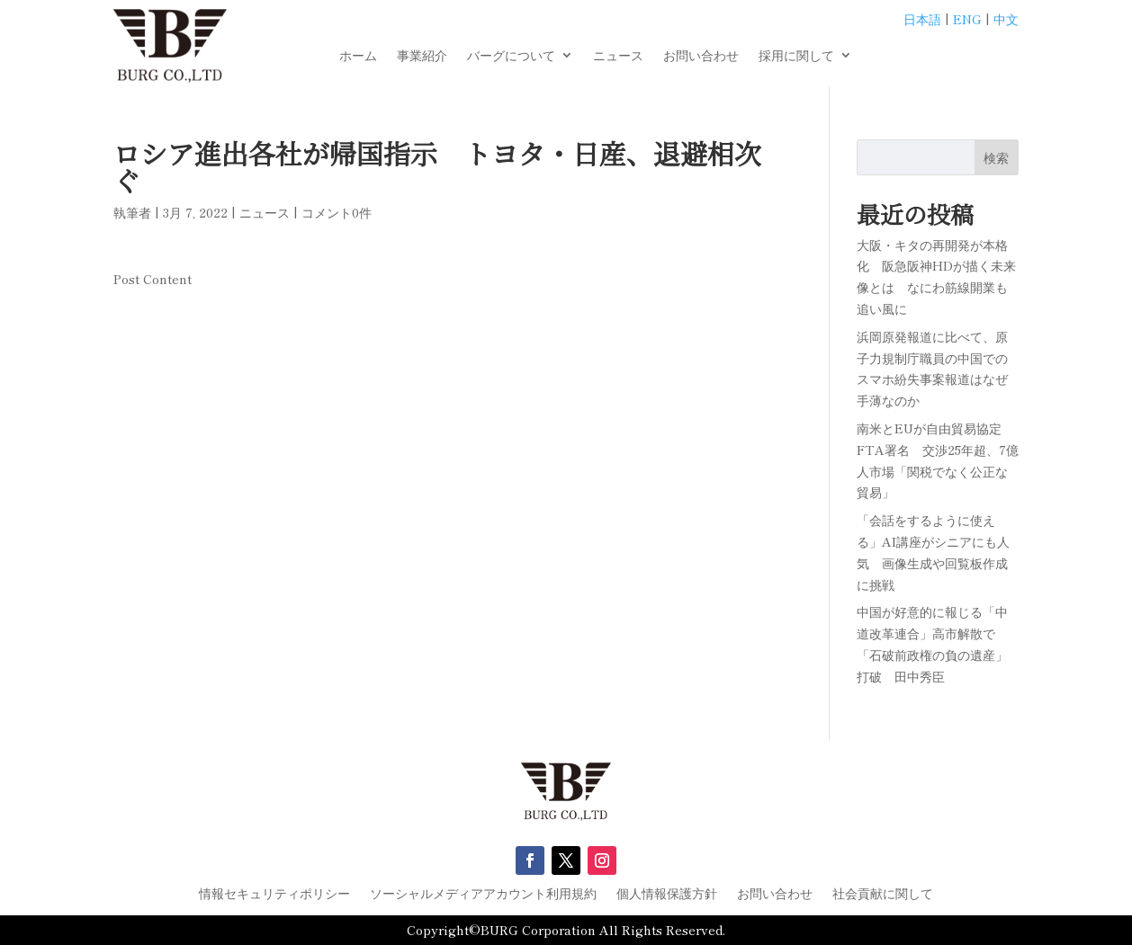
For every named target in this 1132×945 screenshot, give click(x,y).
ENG (967, 19)
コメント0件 (336, 212)
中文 (1006, 19)
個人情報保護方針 (666, 894)
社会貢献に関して (882, 894)
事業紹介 (422, 56)
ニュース (618, 56)
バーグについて (511, 56)
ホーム (358, 56)
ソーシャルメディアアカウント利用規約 (483, 894)
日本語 (922, 19)
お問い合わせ (701, 56)
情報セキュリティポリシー (274, 894)
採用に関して (796, 56)
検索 (996, 157)
